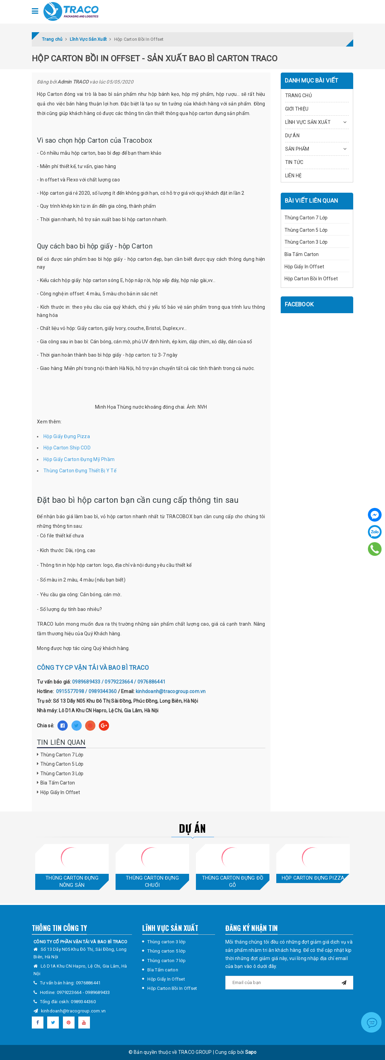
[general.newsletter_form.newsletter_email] (289, 982)
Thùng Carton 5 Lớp (62, 764)
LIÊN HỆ (293, 175)
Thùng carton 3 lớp (166, 941)
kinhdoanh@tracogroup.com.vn (73, 1010)
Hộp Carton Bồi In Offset (311, 278)
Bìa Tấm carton (162, 969)
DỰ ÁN (292, 135)
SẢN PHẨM (297, 149)
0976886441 (88, 982)
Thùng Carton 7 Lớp (62, 754)
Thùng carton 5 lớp (166, 951)
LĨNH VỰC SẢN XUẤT (308, 122)
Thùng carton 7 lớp (166, 960)
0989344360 (83, 1001)
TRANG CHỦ (298, 95)
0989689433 (97, 992)
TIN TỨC (294, 162)
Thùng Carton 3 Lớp (62, 773)
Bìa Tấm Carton (57, 783)
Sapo (251, 1052)
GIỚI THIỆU (297, 109)
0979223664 (70, 992)
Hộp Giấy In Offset (60, 792)
